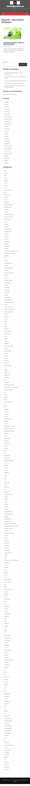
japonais (6, 465)
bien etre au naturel (8, 214)
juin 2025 (6, 131)
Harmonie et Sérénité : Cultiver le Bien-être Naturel (14, 43)
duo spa (6, 353)
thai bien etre (7, 694)
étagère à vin (7, 375)
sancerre (6, 643)
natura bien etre (7, 553)
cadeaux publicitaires (9, 273)
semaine (6, 655)
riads (5, 621)
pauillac (6, 567)
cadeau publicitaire (8, 268)
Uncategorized (7, 701)
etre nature (6, 382)
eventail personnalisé (9, 385)
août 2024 (6, 155)
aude (5, 192)
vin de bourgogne (8, 721)
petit (5, 577)
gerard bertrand (8, 419)
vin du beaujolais (8, 725)
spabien (6, 679)
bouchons (6, 238)
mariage (6, 509)
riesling (6, 626)
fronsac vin (6, 414)
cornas (5, 319)
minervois (6, 548)
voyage (5, 757)
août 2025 (6, 126)
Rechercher (5, 62)
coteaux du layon (8, 331)
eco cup (6, 355)
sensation (6, 657)
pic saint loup (7, 582)
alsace (5, 178)
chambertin (7, 287)
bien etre (6, 212)
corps (5, 321)
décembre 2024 (7, 146)
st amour (6, 682)
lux (5, 489)
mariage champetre (8, 514)
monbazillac (7, 550)
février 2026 (7, 112)
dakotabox (6, 343)
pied (5, 584)
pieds (5, 587)
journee (6, 467)
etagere (6, 370)
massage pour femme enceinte (11, 526)
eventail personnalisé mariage (11, 387)
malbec (6, 504)
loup (5, 484)
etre (5, 380)
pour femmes (7, 599)
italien (5, 462)
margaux (6, 506)
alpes (5, 175)
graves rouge (7, 438)
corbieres (6, 316)
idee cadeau (7, 458)
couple (5, 338)
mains (5, 501)
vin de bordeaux (7, 718)
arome (5, 187)
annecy (5, 185)
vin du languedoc (8, 728)
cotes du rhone (7, 333)
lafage (5, 470)
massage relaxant (8, 528)
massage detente (8, 521)
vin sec (5, 738)
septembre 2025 (8, 124)
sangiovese (6, 645)
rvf (4, 633)
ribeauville (6, 623)
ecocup (5, 358)
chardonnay (7, 292)
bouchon (6, 236)
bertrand (6, 209)
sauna (5, 647)
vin (5, 713)
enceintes (6, 360)
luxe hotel (6, 492)
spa (5, 674)
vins (5, 740)
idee (5, 453)
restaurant (6, 616)
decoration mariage (8, 346)
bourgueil (6, 243)
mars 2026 (6, 109)
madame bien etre (8, 494)
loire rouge (6, 482)
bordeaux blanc (7, 229)
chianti (5, 304)
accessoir (6, 173)
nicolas (6, 555)
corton (5, 326)
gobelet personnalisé (9, 426)
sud (5, 689)
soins (5, 672)
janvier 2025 (7, 143)
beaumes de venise (8, 204)
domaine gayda (7, 350)
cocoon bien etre (8, 307)
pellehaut (6, 572)
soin (5, 669)
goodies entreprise (8, 428)
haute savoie (7, 443)
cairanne (6, 275)
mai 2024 (6, 163)
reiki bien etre (7, 613)
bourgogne (6, 241)
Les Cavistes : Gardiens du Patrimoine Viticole (14, 83)
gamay (5, 416)
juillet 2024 (6, 158)
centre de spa (7, 282)
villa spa (6, 711)
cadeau (5, 265)
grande (6, 433)
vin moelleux (7, 733)
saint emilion (7, 640)
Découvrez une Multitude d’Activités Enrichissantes (15, 80)
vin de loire (6, 723)
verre (5, 706)
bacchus (6, 197)
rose (5, 628)
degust (5, 348)
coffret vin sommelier (9, 309)
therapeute (6, 696)
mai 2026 (6, 104)
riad (5, 618)
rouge (5, 630)
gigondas (6, 421)
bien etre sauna (7, 219)
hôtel (5, 450)
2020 (5, 170)
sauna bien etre (7, 650)
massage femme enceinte (10, 523)
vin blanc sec (7, 716)
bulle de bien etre (8, 263)
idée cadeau (7, 455)
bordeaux (6, 226)
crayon (5, 341)
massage (6, 516)
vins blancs (6, 742)
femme (6, 394)
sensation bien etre (8, 660)
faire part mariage (8, 389)
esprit (5, 368)
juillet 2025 (6, 129)
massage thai (7, 531)
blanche (6, 224)
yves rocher (6, 769)
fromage (6, 409)
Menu (3, 14)
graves (5, 436)
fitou (5, 404)
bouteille (6, 248)
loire (5, 480)
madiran (6, 497)
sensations (6, 662)
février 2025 (7, 141)
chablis (6, 285)
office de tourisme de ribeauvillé (11, 560)
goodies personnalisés (9, 431)
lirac (5, 477)
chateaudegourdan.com (15, 6)
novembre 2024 (7, 148)
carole (5, 277)
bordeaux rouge (7, 231)
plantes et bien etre (8, 589)
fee (5, 392)
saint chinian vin (8, 638)
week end (6, 762)
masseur (6, 536)
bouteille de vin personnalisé (10, 251)
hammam (6, 441)
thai (5, 691)
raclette (6, 609)
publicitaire (6, 606)
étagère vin (6, 377)
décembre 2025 (7, 116)
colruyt (5, 314)
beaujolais (6, 202)
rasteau (6, 611)
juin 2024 (6, 160)
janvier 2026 (7, 114)
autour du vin (7, 195)
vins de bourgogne (8, 745)
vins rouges (6, 752)
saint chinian (7, 635)
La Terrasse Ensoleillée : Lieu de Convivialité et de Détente (15, 77)
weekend (6, 764)
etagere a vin (7, 372)
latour (5, 475)
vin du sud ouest (7, 730)
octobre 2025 (7, 121)
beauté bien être (8, 207)
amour (5, 183)
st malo (6, 684)
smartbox (6, 667)
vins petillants (7, 750)
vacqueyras (6, 703)
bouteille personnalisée (9, 253)
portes (5, 596)
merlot (5, 538)
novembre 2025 (7, 119)
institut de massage (8, 460)
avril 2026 (6, 107)
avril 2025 (6, 136)
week (5, 759)
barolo (5, 200)
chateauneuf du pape (9, 302)
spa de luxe (6, 677)
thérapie (6, 699)
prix (5, 601)
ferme (5, 399)
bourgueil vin (7, 246)
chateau (6, 294)
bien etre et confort (8, 217)
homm (5, 445)
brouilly (6, 260)
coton (5, 336)
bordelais (6, 234)
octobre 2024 (7, 150)
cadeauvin (6, 270)
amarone (6, 180)
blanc (5, 221)
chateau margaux (8, 299)
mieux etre (6, 543)
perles (5, 574)
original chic (7, 562)
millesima (6, 545)
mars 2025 (6, 138)
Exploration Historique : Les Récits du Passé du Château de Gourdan (14, 86)
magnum (6, 499)
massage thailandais (9, 533)
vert (5, 708)
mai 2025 (6, 133)
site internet (7, 665)
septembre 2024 (8, 153)
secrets (6, 652)
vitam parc (6, 755)
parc (5, 565)
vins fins (6, 747)
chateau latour (7, 297)
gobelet (6, 424)
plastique (6, 591)
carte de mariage (8, 280)
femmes (6, 397)
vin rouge (6, 735)
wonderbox (6, 767)
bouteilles (6, 256)
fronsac (6, 411)
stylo (5, 686)
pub (5, 604)
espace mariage (7, 365)
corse (5, 324)
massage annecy (8, 518)
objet (5, 557)
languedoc (6, 472)
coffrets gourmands (8, 312)
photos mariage (7, 579)
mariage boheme (8, 511)
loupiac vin (6, 487)
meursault (6, 540)
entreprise (6, 363)
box (5, 258)
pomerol (6, 594)
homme (6, 448)
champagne (7, 290)
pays (5, 570)
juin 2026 (6, 102)
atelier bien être (7, 190)
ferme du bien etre (8, 402)
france (5, 406)
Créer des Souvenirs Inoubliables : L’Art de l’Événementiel (13, 73)
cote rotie (6, 329)
